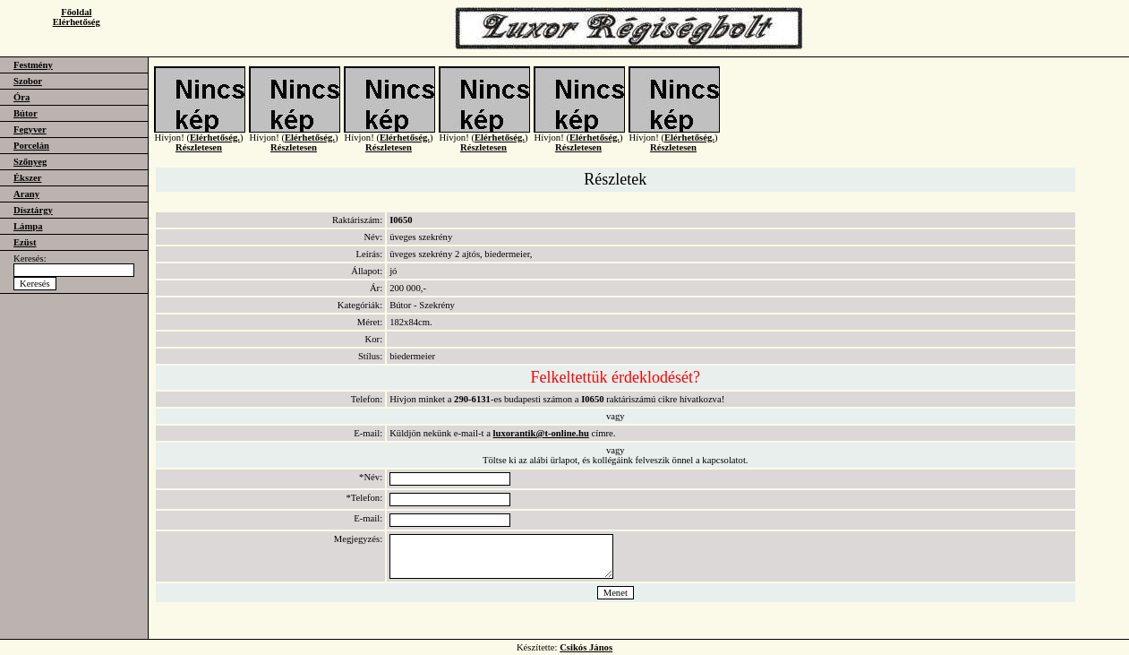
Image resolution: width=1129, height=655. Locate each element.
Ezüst (24, 242)
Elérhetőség (76, 22)
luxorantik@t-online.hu (541, 433)
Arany (26, 194)
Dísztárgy (33, 210)
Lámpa (28, 226)
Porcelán (31, 146)
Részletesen (198, 154)
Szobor (27, 81)
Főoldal (76, 12)
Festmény (33, 65)
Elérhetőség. (215, 145)
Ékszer (27, 178)
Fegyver (30, 129)
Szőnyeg (30, 162)
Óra (21, 97)
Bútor (25, 113)
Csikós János (586, 647)
